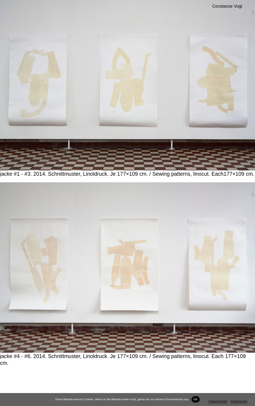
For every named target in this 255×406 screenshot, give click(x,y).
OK (196, 399)
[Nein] (250, 399)
